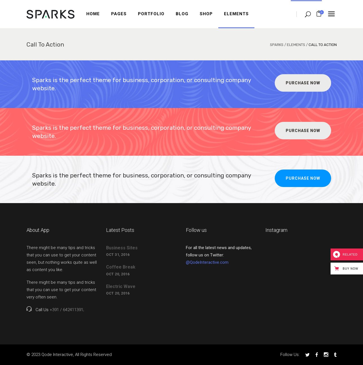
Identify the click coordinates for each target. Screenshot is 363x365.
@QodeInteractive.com (207, 262)
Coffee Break (120, 267)
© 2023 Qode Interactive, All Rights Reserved (69, 354)
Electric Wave (120, 286)
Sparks (276, 45)
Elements (296, 45)
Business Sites (122, 247)
